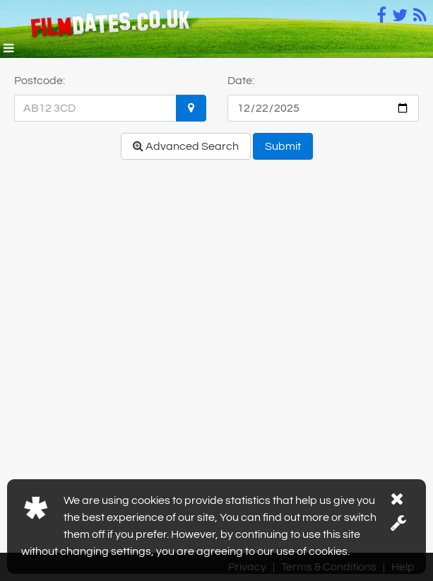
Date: (240, 80)
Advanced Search (186, 146)
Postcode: (39, 80)
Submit (283, 146)
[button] (9, 49)
